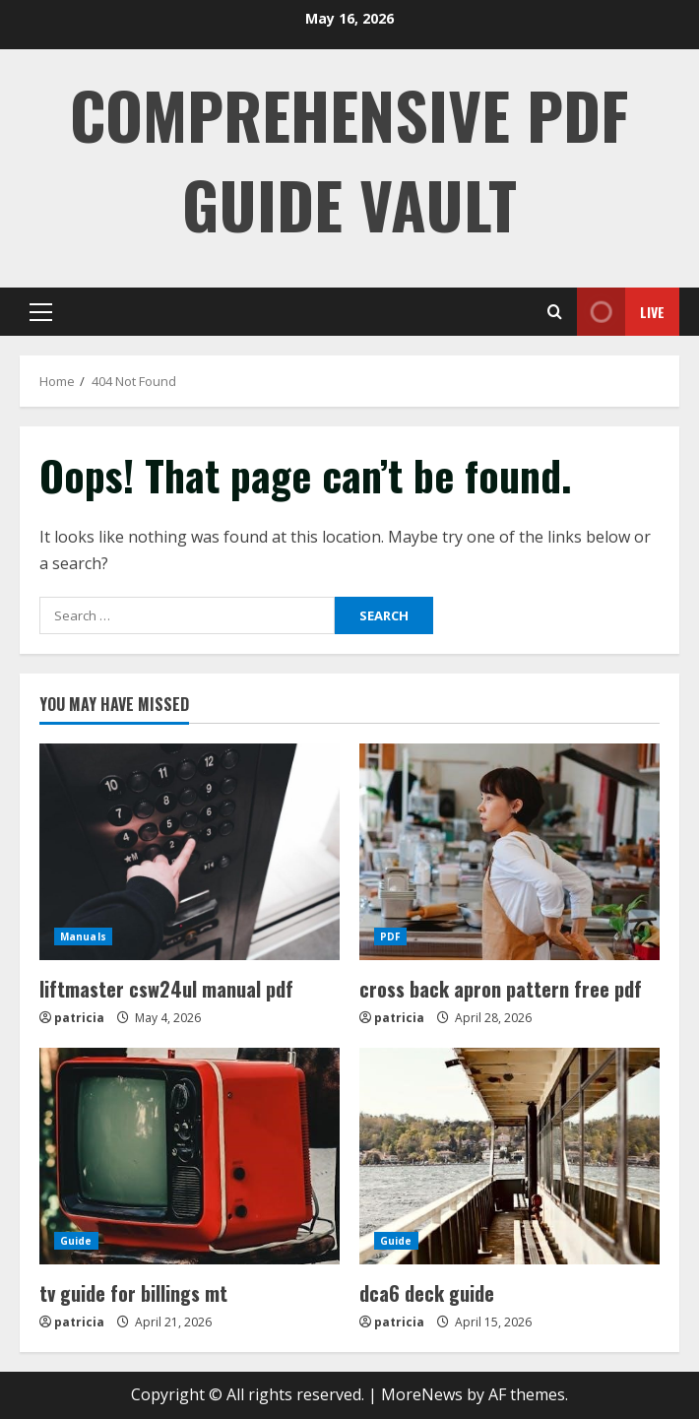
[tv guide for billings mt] (189, 1156)
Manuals (83, 936)
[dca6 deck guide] (509, 1156)
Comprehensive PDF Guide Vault (349, 158)
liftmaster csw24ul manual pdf (166, 988)
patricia (79, 1017)
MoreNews (422, 1394)
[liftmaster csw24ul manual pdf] (189, 851)
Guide (76, 1241)
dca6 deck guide (426, 1293)
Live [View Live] (621, 312)
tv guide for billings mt (133, 1293)
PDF (390, 936)
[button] (41, 312)
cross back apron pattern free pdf (500, 988)
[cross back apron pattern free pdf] (509, 851)
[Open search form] (554, 311)
